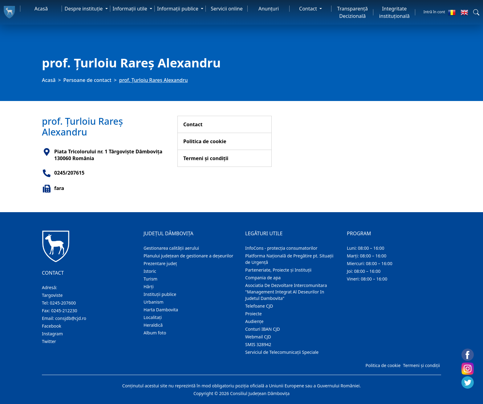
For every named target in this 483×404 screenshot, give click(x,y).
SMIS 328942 (258, 344)
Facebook (51, 326)
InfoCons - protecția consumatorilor (281, 248)
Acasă (41, 8)
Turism (150, 279)
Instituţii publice (160, 294)
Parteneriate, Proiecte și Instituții (278, 270)
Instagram (52, 334)
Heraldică (153, 325)
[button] (476, 12)
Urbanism (154, 302)
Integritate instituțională (394, 12)
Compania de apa (263, 278)
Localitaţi (153, 317)
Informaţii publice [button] (178, 8)
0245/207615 (69, 172)
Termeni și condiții (205, 158)
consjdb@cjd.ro (70, 318)
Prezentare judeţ (160, 263)
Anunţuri (268, 8)
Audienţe (254, 321)
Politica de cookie (204, 141)
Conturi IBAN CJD (262, 329)
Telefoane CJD (259, 306)
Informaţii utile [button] (130, 8)
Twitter (49, 341)
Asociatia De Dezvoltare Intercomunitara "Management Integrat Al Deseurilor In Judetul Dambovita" (286, 291)
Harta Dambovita (161, 310)
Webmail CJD (258, 337)
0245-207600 (63, 303)
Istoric (150, 271)
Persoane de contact (87, 80)
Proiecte (253, 314)
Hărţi (149, 286)
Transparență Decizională (352, 12)
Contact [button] (308, 8)
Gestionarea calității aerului (171, 248)
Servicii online (227, 8)
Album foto (155, 333)
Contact (192, 124)
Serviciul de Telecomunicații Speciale (282, 352)
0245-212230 (64, 310)
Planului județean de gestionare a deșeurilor (188, 256)
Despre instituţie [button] (84, 8)
